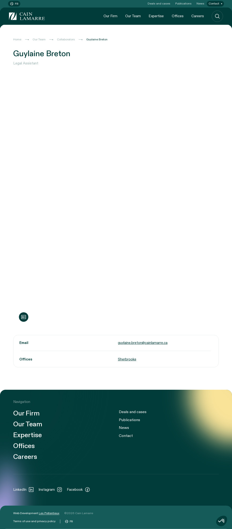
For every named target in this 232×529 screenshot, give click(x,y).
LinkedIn (23, 489)
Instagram (50, 489)
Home (17, 39)
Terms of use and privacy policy (34, 521)
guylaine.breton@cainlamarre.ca (143, 342)
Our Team (133, 16)
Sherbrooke (127, 359)
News (200, 3)
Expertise (156, 16)
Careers (197, 16)
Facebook (78, 489)
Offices (178, 16)
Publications (183, 3)
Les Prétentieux (49, 513)
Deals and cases (159, 3)
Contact (214, 3)
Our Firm (110, 16)
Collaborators (66, 39)
